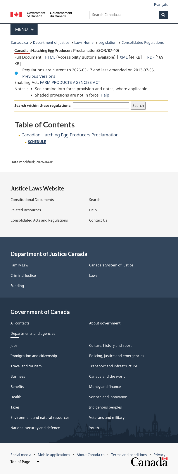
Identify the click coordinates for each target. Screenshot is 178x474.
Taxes (15, 407)
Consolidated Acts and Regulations (39, 220)
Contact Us (98, 220)
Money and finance (105, 386)
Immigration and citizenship (33, 355)
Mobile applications (54, 454)
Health (15, 397)
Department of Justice (51, 42)
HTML (50, 57)
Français (161, 4)
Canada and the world (107, 376)
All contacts (19, 323)
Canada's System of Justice (111, 265)
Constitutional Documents (32, 199)
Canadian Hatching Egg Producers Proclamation (70, 135)
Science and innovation (108, 397)
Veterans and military (106, 417)
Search (94, 199)
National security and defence (35, 427)
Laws (93, 275)
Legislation (107, 42)
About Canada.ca (91, 454)
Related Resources (25, 210)
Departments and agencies (32, 333)
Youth (94, 427)
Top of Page (25, 461)
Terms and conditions (129, 454)
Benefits (17, 386)
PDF (150, 57)
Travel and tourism (26, 366)
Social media (20, 454)
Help (105, 95)
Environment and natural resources (39, 417)
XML (124, 57)
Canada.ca (19, 42)
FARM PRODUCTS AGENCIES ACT (70, 82)
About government (105, 323)
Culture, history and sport (110, 345)
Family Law (19, 265)
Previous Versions (38, 76)
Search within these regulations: (42, 105)
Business (17, 376)
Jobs (13, 345)
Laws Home (83, 42)
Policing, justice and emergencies (116, 355)
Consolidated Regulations (142, 42)
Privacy (159, 454)
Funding (17, 285)
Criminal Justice (23, 275)
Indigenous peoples (105, 407)
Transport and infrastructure (113, 366)
